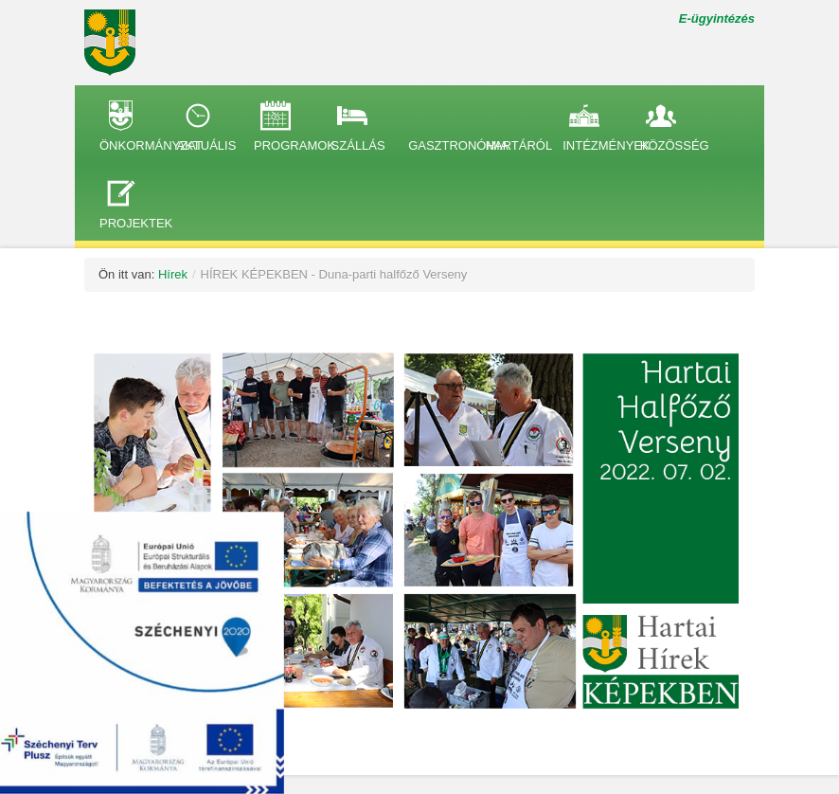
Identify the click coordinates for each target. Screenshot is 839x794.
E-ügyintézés (717, 18)
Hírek (172, 274)
